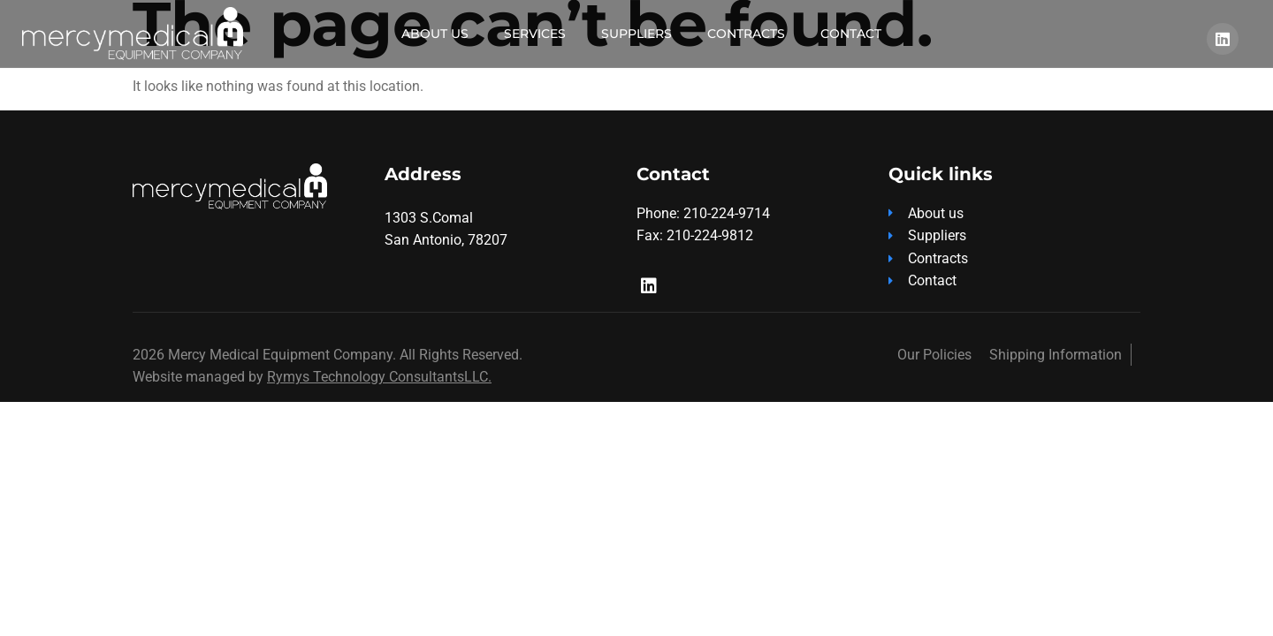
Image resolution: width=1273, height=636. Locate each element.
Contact (850, 34)
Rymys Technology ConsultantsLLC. (379, 376)
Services (535, 34)
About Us (435, 34)
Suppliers (636, 34)
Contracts (746, 34)
